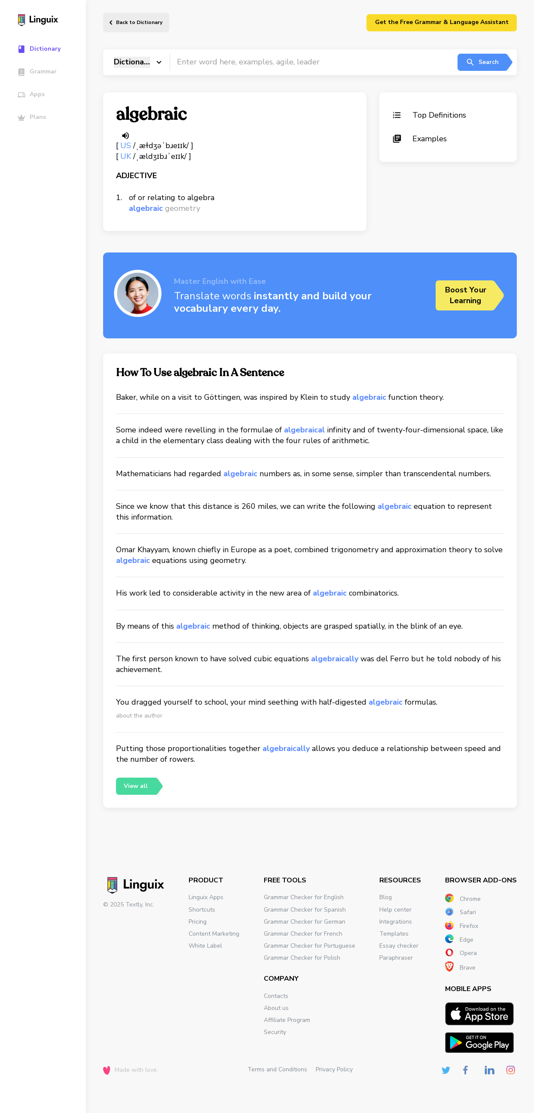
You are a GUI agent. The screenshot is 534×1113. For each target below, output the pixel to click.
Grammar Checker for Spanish (305, 910)
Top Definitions (429, 115)
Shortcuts (202, 910)
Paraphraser (396, 958)
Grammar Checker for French (303, 934)
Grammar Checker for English (304, 897)
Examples (419, 139)
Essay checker (398, 946)
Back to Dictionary (139, 22)
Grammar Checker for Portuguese (309, 946)
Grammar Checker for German (304, 922)
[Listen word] (125, 135)
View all (136, 786)
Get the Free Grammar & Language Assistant (442, 22)
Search (482, 62)
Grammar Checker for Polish (302, 958)
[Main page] (47, 21)
